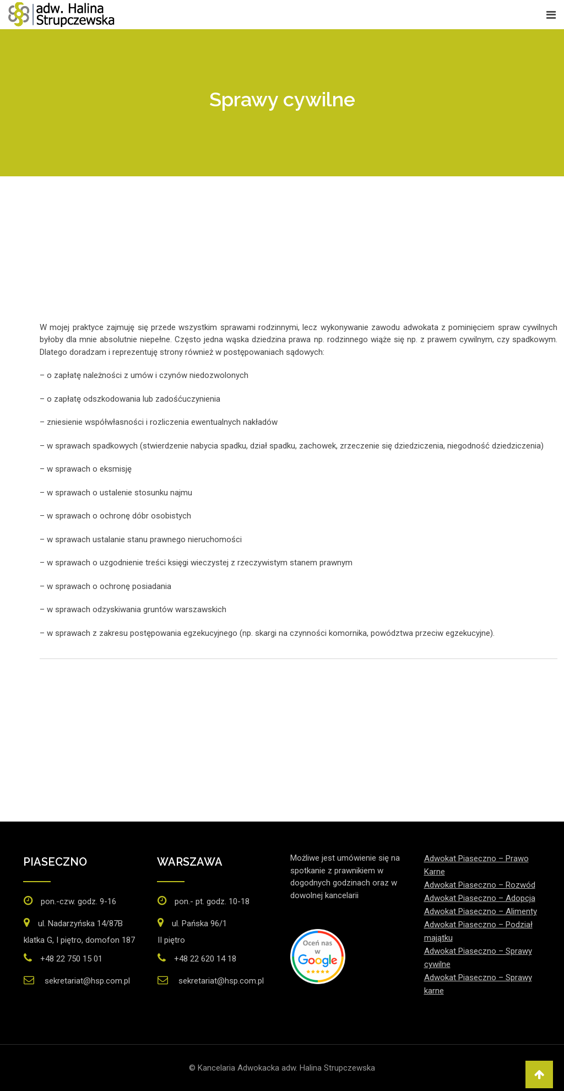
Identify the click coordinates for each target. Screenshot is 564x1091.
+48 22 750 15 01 (71, 959)
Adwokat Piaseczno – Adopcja (479, 898)
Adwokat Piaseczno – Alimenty (480, 911)
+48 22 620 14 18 (205, 959)
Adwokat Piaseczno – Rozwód (479, 885)
